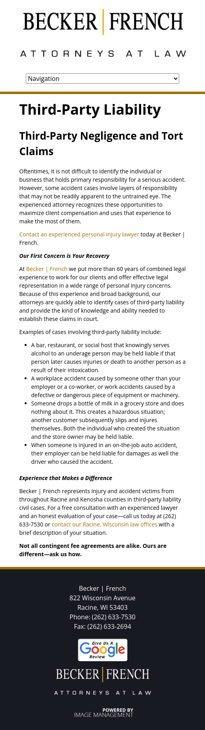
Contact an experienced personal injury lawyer (79, 234)
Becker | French (46, 269)
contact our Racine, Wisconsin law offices (104, 524)
